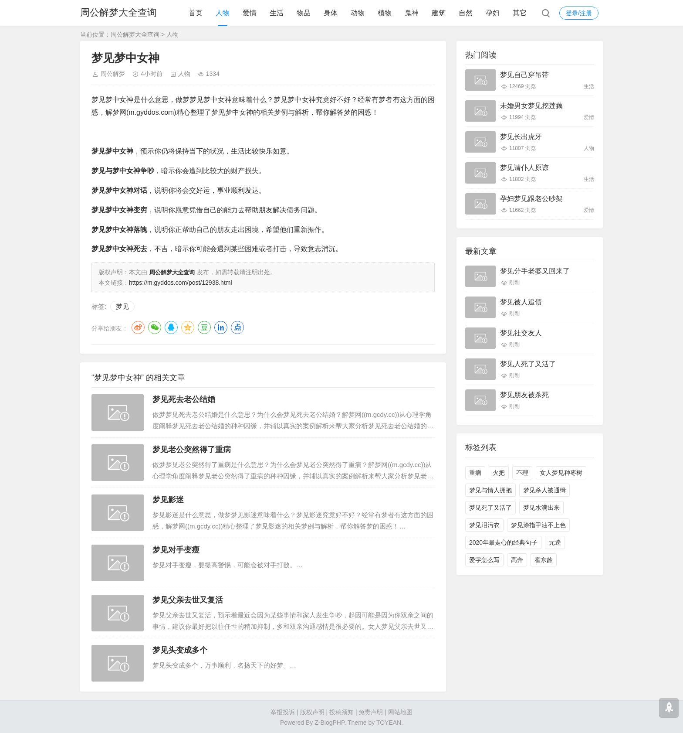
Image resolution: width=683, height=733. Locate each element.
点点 (237, 326)
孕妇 (493, 13)
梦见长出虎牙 (521, 136)
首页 (196, 13)
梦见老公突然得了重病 (191, 448)
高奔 (517, 559)
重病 (475, 472)
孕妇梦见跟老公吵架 (531, 198)
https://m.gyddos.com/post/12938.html (180, 281)
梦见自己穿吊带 (524, 74)
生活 (277, 13)
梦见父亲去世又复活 (187, 599)
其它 (520, 13)
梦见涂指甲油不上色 (538, 525)
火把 (499, 472)
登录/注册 (579, 13)
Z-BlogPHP (329, 721)
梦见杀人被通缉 (544, 490)
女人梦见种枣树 (561, 472)
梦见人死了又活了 (528, 364)
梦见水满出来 (541, 507)
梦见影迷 (168, 498)
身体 (331, 13)
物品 (304, 13)
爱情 (250, 13)
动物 (358, 13)
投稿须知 (341, 711)
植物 (385, 13)
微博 (138, 326)
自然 (466, 13)
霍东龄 (543, 559)
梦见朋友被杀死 (524, 395)
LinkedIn (220, 326)
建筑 (439, 13)
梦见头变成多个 (179, 649)
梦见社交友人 (521, 333)
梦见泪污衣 (484, 525)
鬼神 (412, 13)
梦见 (122, 305)
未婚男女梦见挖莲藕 (531, 105)
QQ (171, 326)
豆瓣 (204, 326)
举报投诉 (282, 711)
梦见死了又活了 (490, 507)
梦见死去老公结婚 (183, 398)
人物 (223, 13)
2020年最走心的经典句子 (503, 542)
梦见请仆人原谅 (524, 167)
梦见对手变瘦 (175, 549)
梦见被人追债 (521, 302)
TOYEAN (388, 721)
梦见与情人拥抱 (490, 490)
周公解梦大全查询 (118, 12)
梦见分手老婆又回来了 (535, 271)
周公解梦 (113, 73)
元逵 (555, 542)
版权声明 (312, 711)
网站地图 (400, 711)
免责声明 (370, 711)
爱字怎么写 (484, 559)
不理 (522, 472)
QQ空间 (187, 326)
